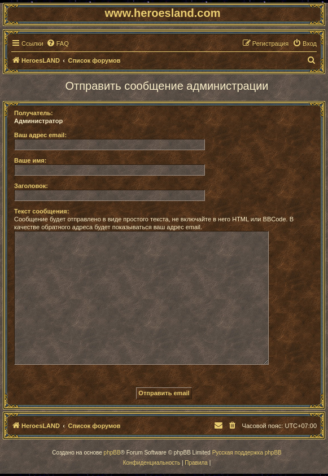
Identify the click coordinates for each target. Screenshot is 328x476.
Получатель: (33, 113)
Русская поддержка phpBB (247, 452)
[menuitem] (57, 43)
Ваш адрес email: (40, 135)
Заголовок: (31, 185)
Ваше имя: (30, 160)
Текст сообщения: (41, 211)
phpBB (112, 452)
